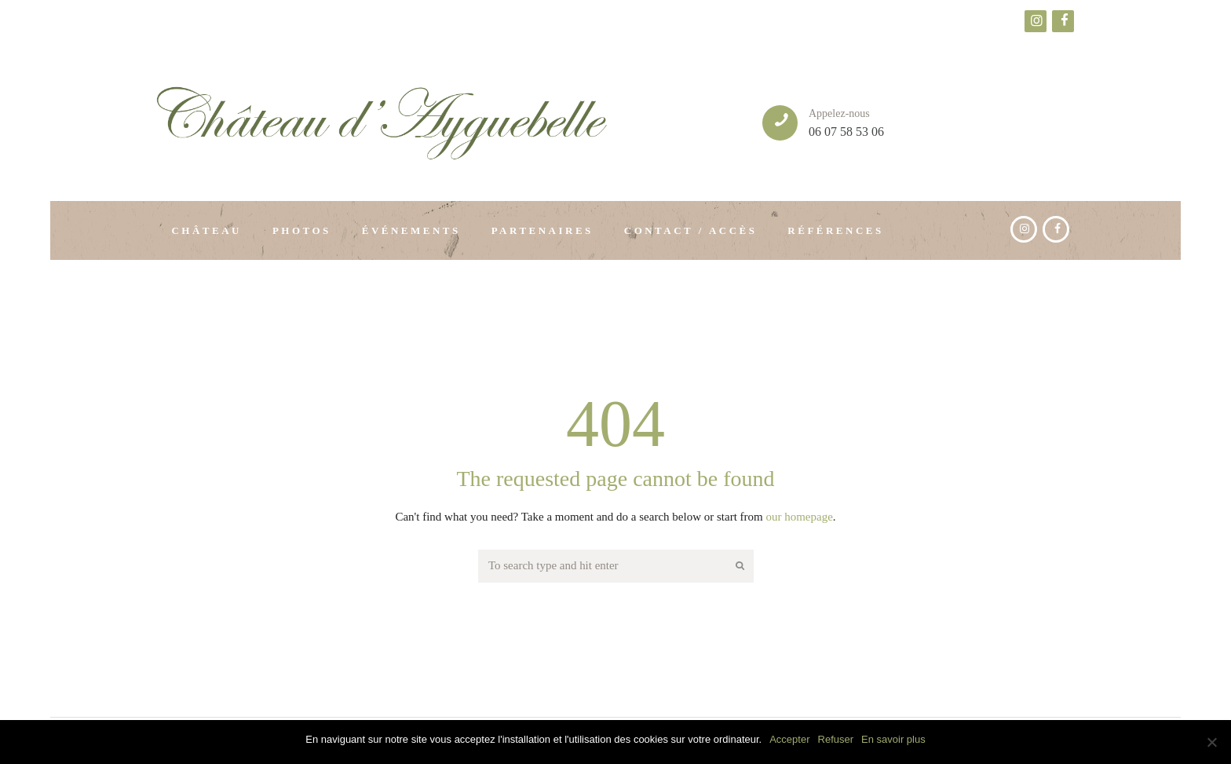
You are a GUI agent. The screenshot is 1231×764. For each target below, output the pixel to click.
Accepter (789, 739)
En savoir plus (893, 739)
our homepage (798, 516)
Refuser (836, 739)
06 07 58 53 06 (846, 131)
